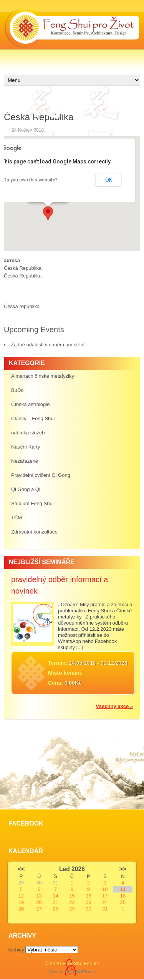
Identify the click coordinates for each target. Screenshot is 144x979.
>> (122, 869)
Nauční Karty (25, 447)
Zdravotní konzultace (34, 532)
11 (123, 889)
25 (123, 902)
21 (55, 902)
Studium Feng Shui (32, 503)
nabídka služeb (28, 433)
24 (105, 902)
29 (21, 883)
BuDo (17, 390)
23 (88, 902)
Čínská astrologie (30, 404)
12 (21, 896)
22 (71, 902)
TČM (16, 518)
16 (88, 896)
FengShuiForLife (80, 963)
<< (21, 869)
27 (38, 909)
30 (38, 883)
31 (55, 883)
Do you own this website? (30, 180)
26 (21, 909)
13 (38, 896)
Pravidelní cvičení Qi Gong (40, 475)
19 (21, 902)
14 (55, 896)
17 (105, 896)
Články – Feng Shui (33, 418)
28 (55, 909)
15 (71, 896)
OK (108, 180)
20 (38, 902)
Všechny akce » (114, 706)
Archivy (16, 950)
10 (105, 889)
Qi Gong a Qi (25, 489)
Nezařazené (24, 461)
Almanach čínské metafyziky (42, 376)
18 (123, 896)
